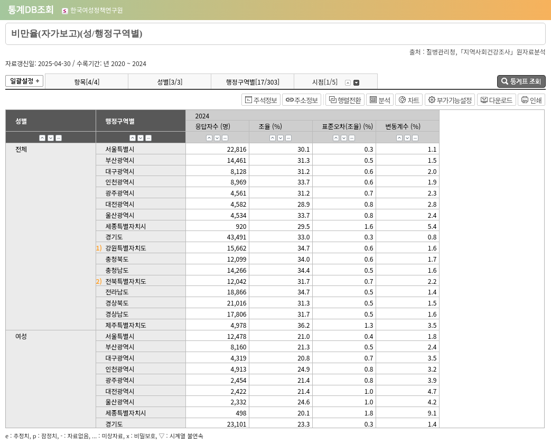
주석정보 (265, 100)
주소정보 (305, 100)
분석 (384, 100)
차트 (413, 100)
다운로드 (500, 100)
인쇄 (535, 100)
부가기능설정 (454, 100)
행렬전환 (349, 100)
